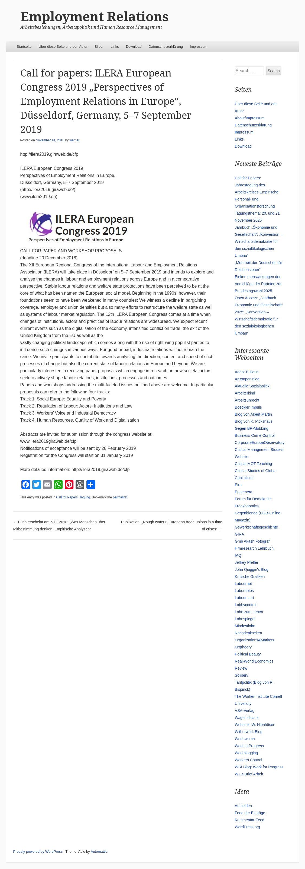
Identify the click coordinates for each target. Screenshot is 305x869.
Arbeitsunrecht (247, 400)
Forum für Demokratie (253, 499)
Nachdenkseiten (248, 633)
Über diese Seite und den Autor (62, 46)
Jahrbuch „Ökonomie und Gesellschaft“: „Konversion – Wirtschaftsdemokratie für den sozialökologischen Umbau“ (259, 241)
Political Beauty (248, 654)
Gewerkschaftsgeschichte (256, 527)
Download (134, 46)
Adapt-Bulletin (246, 372)
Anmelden (243, 806)
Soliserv (241, 675)
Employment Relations (94, 16)
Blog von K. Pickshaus (253, 421)
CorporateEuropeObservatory (260, 442)
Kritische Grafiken (250, 576)
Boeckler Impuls (248, 407)
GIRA (239, 534)
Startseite (24, 46)
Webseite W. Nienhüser (254, 724)
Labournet (243, 583)
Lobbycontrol (246, 605)
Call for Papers (66, 497)
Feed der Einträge (250, 813)
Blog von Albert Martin (253, 414)
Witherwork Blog (248, 732)
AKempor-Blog (247, 379)
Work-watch (245, 739)
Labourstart (244, 598)
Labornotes (244, 590)
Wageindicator (247, 717)
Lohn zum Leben (249, 612)
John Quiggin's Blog (251, 569)
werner (75, 140)
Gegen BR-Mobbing (251, 428)
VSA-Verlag (244, 710)
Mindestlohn (245, 626)
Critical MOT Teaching (253, 463)
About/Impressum (250, 118)
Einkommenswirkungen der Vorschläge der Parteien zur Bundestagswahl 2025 (258, 284)
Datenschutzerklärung (166, 46)
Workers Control (248, 760)
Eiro (238, 485)
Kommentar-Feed (249, 820)
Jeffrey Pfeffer (246, 562)
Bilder (99, 46)
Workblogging (246, 753)
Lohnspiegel (245, 619)
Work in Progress (249, 746)
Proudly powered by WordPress (38, 851)
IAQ (238, 555)
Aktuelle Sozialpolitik (252, 386)
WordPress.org (247, 827)
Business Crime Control (255, 435)
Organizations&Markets (254, 640)
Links (115, 46)
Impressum (198, 46)
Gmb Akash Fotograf (252, 541)
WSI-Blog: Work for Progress (259, 767)
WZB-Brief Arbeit (249, 774)
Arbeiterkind (245, 393)
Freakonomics (247, 506)
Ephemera (243, 492)
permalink (120, 497)
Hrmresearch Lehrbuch (254, 548)
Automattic (99, 851)
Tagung (84, 497)
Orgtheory (243, 647)
